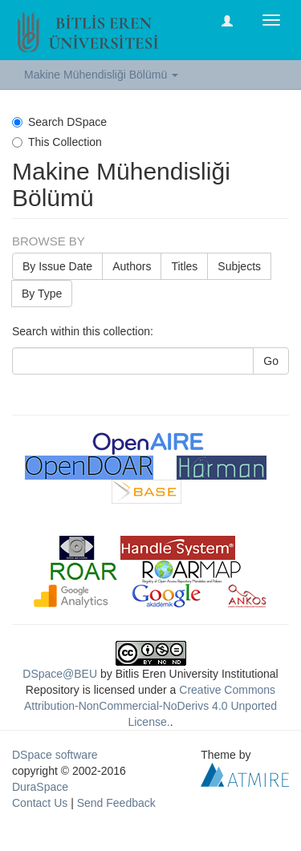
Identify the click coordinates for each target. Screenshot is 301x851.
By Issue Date (57, 266)
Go (271, 361)
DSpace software (55, 754)
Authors (131, 266)
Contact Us (39, 802)
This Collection (57, 142)
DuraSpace (40, 786)
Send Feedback (116, 802)
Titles (184, 266)
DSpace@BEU (59, 673)
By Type (42, 293)
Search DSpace (59, 121)
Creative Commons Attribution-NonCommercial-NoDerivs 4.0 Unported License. (150, 705)
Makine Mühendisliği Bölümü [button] (101, 74)
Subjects (239, 266)
